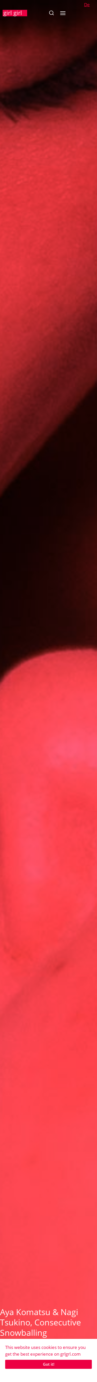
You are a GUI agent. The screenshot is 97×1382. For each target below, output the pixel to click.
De (87, 4)
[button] (51, 13)
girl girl (12, 12)
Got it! (48, 1364)
